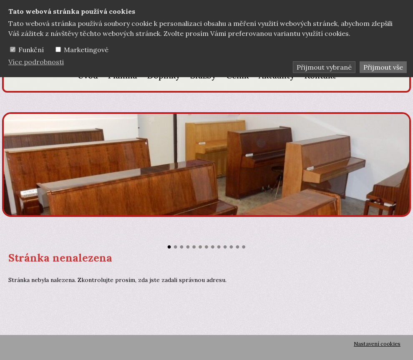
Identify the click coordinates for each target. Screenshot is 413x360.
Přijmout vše (383, 67)
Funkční (31, 49)
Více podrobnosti (36, 62)
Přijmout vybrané (324, 67)
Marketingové (86, 49)
